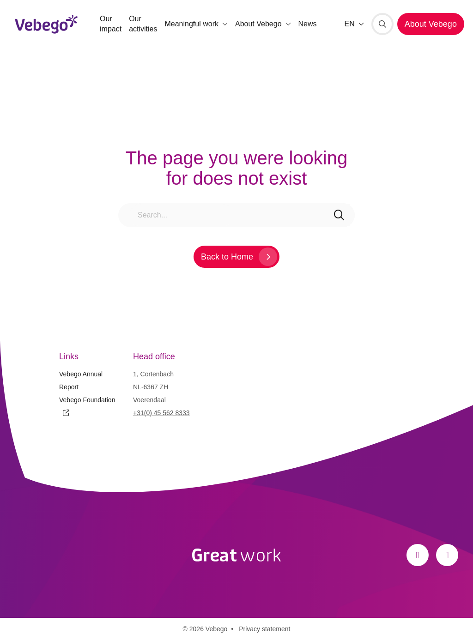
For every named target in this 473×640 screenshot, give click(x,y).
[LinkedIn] (447, 555)
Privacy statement (264, 629)
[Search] (382, 24)
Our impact (110, 24)
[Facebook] (417, 555)
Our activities (143, 24)
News (307, 24)
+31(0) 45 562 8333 (161, 413)
